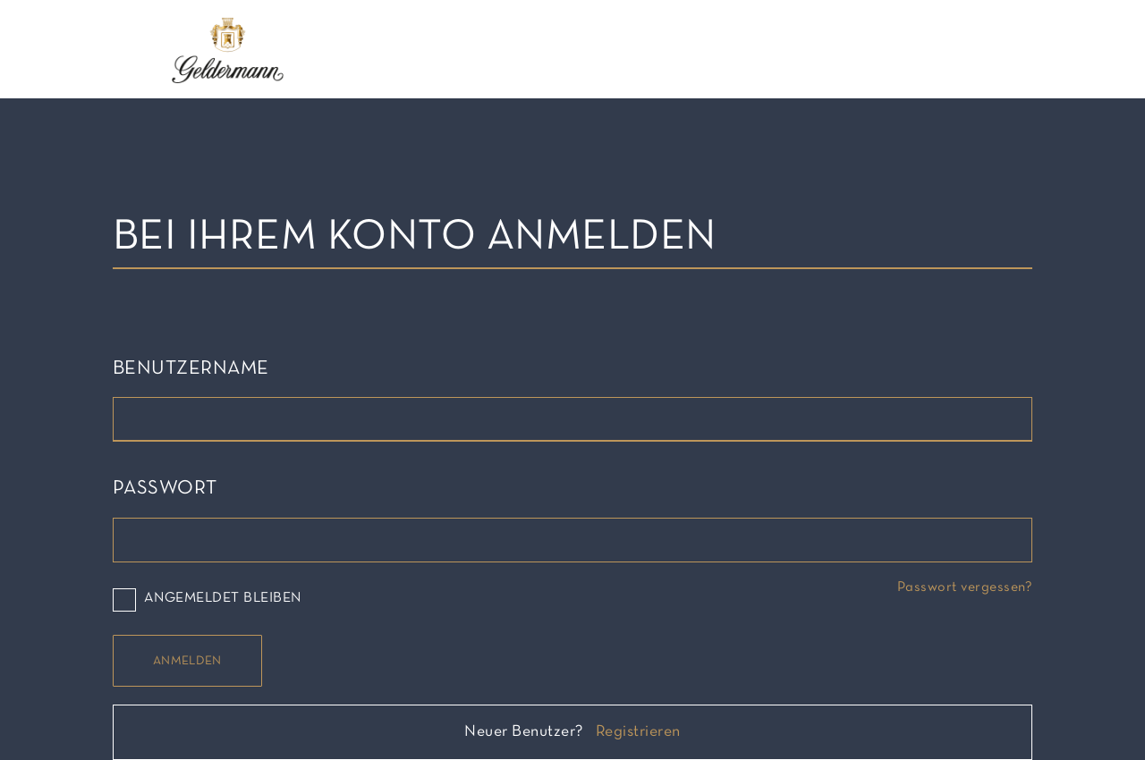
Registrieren (638, 731)
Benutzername (191, 368)
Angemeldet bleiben (207, 599)
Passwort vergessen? (964, 587)
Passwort (165, 488)
